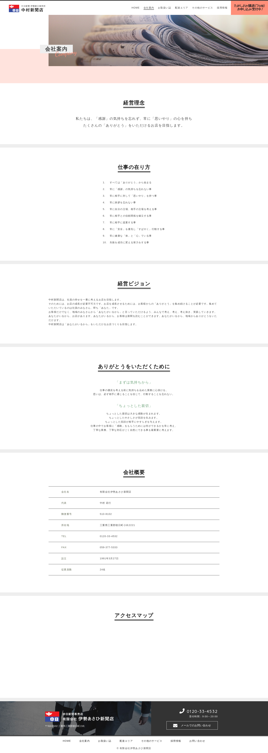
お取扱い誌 (164, 7)
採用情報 (222, 7)
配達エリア (181, 7)
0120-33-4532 (202, 711)
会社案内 (149, 7)
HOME (135, 7)
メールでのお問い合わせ (196, 725)
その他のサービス (202, 7)
